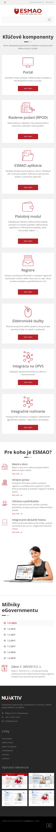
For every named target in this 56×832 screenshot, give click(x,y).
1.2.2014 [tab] (9, 629)
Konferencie (7, 750)
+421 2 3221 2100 (12, 717)
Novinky (5, 755)
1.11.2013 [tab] (10, 623)
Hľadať (49, 2)
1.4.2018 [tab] (9, 652)
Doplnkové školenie (37, 2)
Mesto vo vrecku (9, 747)
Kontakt (5, 758)
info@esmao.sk (11, 721)
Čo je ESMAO (7, 739)
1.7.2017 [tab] (9, 646)
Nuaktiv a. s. (29, 821)
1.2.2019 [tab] (9, 658)
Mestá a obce (7, 742)
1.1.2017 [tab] (9, 634)
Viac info (28, 88)
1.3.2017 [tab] (9, 640)
